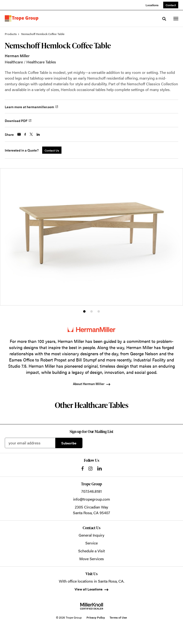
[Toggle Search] (164, 19)
